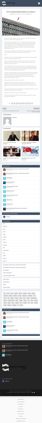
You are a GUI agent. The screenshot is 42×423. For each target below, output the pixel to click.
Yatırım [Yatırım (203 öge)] (25, 302)
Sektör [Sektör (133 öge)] (36, 300)
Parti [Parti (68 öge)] (17, 300)
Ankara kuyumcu (21, 404)
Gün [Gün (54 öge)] (8, 298)
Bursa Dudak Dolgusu (23, 393)
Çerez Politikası (6, 279)
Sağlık (4, 255)
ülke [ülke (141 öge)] (32, 302)
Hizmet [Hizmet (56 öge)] (12, 298)
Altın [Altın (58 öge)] (8, 293)
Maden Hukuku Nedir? (10, 182)
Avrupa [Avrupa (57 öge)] (16, 293)
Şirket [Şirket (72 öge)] (21, 305)
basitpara (12, 14)
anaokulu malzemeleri (21, 401)
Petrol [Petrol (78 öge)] (20, 300)
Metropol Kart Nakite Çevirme (12, 195)
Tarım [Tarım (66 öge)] (9, 302)
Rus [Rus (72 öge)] (28, 300)
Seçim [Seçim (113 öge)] (5, 302)
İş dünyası (5, 245)
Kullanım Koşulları (6, 287)
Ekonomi (5, 237)
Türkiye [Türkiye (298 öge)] (17, 302)
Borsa (4, 229)
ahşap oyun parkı (21, 399)
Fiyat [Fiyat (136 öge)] (5, 298)
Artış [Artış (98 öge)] (12, 293)
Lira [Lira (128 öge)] (24, 298)
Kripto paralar (6, 250)
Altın (4, 223)
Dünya (4, 234)
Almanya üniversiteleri (15, 394)
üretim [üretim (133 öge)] (35, 302)
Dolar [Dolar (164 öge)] (29, 293)
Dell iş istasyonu (21, 408)
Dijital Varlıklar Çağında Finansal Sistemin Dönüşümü (16, 208)
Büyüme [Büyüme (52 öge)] (24, 293)
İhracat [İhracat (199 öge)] (9, 305)
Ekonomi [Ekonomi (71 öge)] (5, 295)
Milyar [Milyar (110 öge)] (28, 298)
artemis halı (21, 406)
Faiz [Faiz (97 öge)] (34, 295)
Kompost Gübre (9, 203)
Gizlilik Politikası (6, 281)
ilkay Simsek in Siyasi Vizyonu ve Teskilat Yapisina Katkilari (17, 168)
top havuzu (5, 393)
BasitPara (5, 226)
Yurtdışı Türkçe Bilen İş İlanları (12, 186)
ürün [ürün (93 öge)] (5, 305)
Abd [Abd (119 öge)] (4, 293)
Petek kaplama (9, 177)
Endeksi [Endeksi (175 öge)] (15, 295)
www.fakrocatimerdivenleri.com (13, 393)
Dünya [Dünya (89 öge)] (33, 293)
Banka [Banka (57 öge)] (20, 293)
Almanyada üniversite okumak (25, 394)
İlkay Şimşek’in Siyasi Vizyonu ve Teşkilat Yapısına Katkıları (17, 173)
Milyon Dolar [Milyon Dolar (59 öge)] (11, 300)
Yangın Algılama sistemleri (21, 420)
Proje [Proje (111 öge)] (25, 300)
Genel (4, 239)
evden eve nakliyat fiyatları (33, 393)
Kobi (4, 247)
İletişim (4, 284)
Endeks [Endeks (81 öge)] (10, 295)
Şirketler (4, 260)
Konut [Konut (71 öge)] (16, 298)
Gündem (28, 14)
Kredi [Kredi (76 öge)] (21, 298)
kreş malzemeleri (21, 413)
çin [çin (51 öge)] (28, 302)
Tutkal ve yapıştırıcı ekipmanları (21, 418)
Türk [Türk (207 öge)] (13, 302)
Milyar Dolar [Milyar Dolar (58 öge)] (33, 298)
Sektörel (4, 258)
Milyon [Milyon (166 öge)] (5, 300)
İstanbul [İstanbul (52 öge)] (14, 305)
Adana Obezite (9, 199)
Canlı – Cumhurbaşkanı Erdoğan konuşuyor (9, 143)
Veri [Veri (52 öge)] (21, 302)
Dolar (4, 231)
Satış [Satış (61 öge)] (32, 300)
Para (11, 174)
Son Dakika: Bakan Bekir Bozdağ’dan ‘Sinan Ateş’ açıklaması (29, 143)
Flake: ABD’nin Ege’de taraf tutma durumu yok (28, 159)
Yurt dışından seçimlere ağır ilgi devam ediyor (11, 159)
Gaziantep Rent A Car (20, 411)
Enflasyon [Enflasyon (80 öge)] (24, 295)
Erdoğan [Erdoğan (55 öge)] (30, 295)
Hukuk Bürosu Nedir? (10, 190)
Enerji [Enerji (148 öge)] (19, 295)
